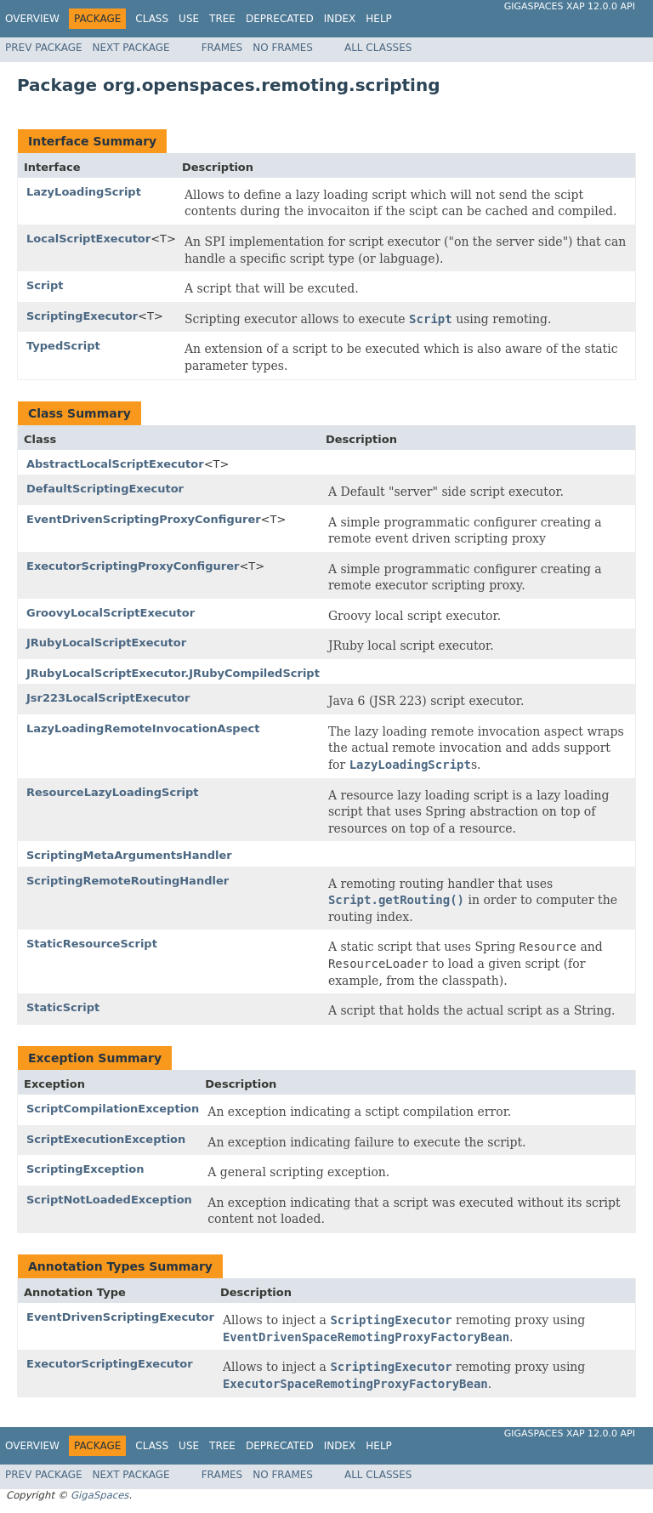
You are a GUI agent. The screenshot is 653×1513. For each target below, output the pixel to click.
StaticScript (62, 1007)
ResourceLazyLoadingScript (112, 792)
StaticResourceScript (91, 943)
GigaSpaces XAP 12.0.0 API (569, 6)
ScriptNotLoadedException (109, 1199)
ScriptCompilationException (112, 1108)
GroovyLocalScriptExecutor (110, 612)
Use (189, 19)
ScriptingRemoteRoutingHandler (127, 880)
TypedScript (63, 345)
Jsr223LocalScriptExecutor (108, 697)
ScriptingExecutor (82, 316)
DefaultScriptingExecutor (105, 488)
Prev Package (43, 48)
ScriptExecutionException (105, 1139)
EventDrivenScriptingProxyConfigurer (143, 519)
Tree (222, 19)
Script (44, 285)
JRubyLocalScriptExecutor (106, 642)
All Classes (378, 48)
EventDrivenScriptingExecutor (120, 1317)
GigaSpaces (99, 1495)
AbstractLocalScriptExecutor (115, 464)
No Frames (283, 48)
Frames (222, 48)
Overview (32, 19)
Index (340, 19)
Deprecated (280, 19)
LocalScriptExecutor (88, 238)
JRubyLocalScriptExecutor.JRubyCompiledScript (173, 673)
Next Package (131, 48)
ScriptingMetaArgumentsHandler (129, 855)
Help (379, 19)
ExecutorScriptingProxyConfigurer (132, 566)
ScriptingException (85, 1169)
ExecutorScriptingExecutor (109, 1363)
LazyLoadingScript (83, 191)
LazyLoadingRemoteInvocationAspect (142, 728)
